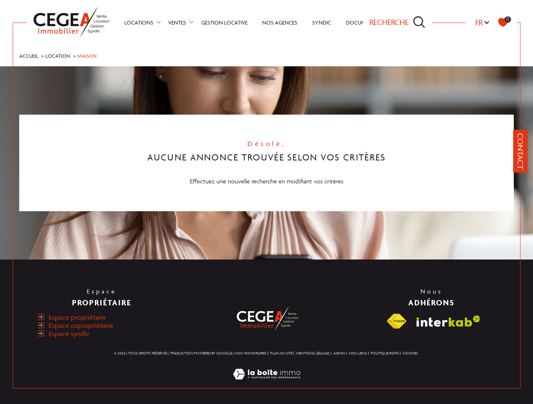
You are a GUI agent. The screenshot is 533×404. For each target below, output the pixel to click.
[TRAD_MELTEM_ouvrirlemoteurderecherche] (397, 22)
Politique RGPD (385, 353)
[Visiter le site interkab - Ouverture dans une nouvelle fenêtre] (448, 321)
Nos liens (358, 353)
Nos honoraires (251, 353)
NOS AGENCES (279, 22)
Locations (138, 22)
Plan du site (281, 353)
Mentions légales (313, 353)
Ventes (177, 22)
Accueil (28, 56)
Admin (339, 353)
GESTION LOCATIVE (224, 22)
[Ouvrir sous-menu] (159, 22)
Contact (520, 151)
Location (57, 56)
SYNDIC (321, 22)
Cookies (410, 353)
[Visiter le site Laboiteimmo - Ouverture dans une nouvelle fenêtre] (266, 383)
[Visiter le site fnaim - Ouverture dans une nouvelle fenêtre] (396, 321)
